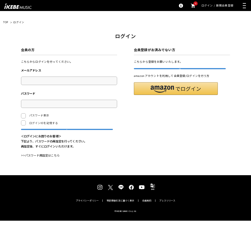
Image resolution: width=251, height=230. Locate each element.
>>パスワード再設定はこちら (40, 164)
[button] (176, 98)
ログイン (207, 5)
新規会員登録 (224, 5)
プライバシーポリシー (87, 210)
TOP (5, 22)
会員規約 (146, 210)
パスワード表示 (35, 115)
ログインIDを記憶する (43, 123)
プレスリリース (167, 210)
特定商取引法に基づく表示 (120, 210)
